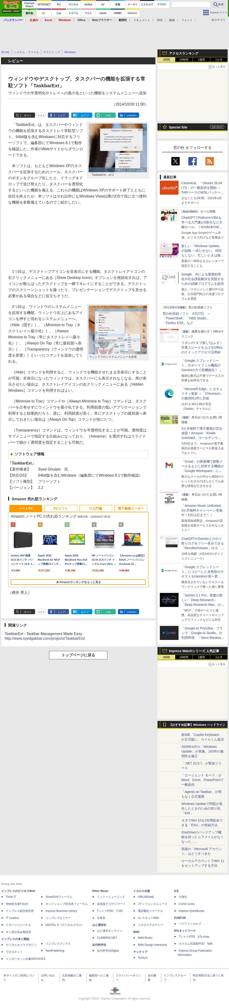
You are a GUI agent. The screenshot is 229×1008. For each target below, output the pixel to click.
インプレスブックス (58, 943)
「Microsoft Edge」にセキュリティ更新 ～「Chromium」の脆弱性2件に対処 (202, 393)
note (108, 115)
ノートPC (25, 508)
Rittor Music (100, 891)
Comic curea (186, 904)
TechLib (142, 957)
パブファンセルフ (190, 923)
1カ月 (219, 59)
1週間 (201, 59)
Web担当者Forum (17, 904)
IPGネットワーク (185, 930)
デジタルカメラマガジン (21, 944)
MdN (136, 932)
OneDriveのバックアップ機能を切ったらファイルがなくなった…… (202, 837)
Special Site (178, 127)
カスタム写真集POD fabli (195, 943)
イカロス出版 (141, 891)
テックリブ (140, 951)
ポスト (28, 115)
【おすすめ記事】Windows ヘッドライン (197, 725)
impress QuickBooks (191, 911)
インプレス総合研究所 (20, 911)
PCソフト (61, 508)
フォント (187, 20)
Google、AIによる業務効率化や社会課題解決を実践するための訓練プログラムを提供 (202, 278)
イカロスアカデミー (150, 925)
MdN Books (145, 937)
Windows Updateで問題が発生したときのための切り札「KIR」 (201, 808)
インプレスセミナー (58, 918)
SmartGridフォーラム (59, 896)
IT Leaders (12, 918)
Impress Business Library (61, 911)
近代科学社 (99, 944)
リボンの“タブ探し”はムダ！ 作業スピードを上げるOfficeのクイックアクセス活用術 (202, 347)
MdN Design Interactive (152, 944)
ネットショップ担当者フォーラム (67, 904)
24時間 (183, 59)
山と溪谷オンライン (109, 930)
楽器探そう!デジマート (111, 904)
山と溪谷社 (99, 925)
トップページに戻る (78, 655)
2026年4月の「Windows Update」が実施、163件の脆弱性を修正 (202, 751)
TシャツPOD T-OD (110, 911)
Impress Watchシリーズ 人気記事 (194, 651)
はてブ (85, 115)
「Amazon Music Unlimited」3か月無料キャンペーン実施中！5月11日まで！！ (202, 510)
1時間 (166, 59)
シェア (61, 115)
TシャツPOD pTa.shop (194, 936)
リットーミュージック (111, 896)
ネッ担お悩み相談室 (18, 932)
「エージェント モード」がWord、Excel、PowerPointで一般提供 (202, 779)
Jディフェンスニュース (152, 904)
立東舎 (101, 918)
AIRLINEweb (146, 896)
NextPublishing (55, 950)
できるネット (14, 951)
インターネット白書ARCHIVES (25, 959)
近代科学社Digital (108, 950)
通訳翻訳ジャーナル (150, 911)
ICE (176, 891)
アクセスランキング (183, 53)
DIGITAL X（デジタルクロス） (65, 925)
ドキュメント (141, 20)
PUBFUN (180, 918)
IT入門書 (95, 508)
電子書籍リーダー (131, 508)
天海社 (183, 896)
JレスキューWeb (148, 918)
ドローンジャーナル (18, 925)
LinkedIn (132, 115)
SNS (160, 20)
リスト (41, 115)
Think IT (11, 896)
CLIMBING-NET (107, 937)
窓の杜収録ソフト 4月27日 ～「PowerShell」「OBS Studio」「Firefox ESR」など (187, 318)
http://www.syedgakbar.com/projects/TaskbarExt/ (45, 638)
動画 (172, 20)
